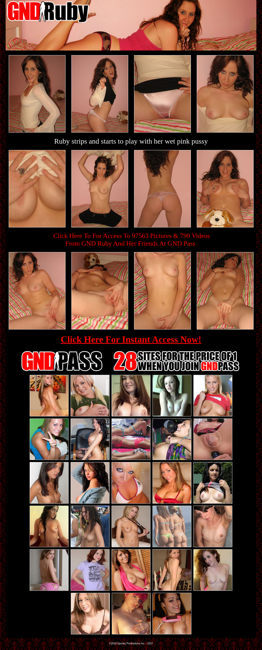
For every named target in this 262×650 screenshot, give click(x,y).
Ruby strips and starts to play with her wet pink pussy (131, 141)
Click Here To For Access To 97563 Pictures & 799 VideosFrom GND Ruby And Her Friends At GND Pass (131, 239)
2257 (150, 643)
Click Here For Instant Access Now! (131, 339)
